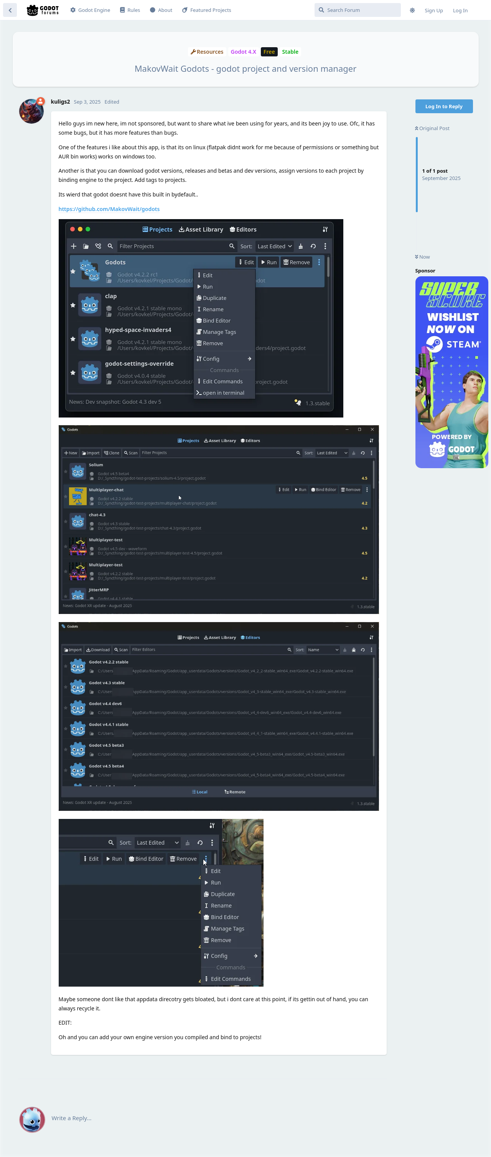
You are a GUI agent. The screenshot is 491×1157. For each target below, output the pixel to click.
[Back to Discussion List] (10, 10)
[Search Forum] (358, 10)
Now (422, 256)
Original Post (432, 128)
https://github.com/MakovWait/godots (109, 209)
